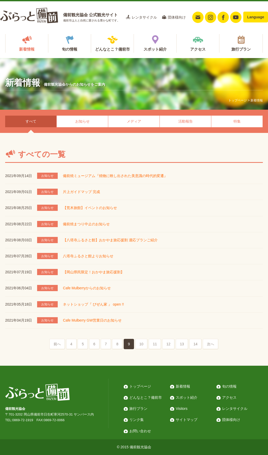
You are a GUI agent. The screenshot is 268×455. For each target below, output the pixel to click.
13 (182, 344)
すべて (31, 121)
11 (155, 344)
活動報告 (185, 121)
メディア (134, 121)
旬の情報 (69, 49)
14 (196, 344)
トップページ (237, 100)
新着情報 (27, 49)
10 (141, 344)
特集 (237, 121)
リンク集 (136, 420)
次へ (210, 344)
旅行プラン (241, 49)
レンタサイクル (144, 17)
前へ (57, 344)
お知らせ (82, 121)
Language (255, 17)
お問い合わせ (140, 431)
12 (168, 344)
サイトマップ (186, 420)
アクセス (198, 49)
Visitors (182, 408)
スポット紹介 (155, 49)
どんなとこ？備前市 (112, 49)
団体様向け (177, 17)
